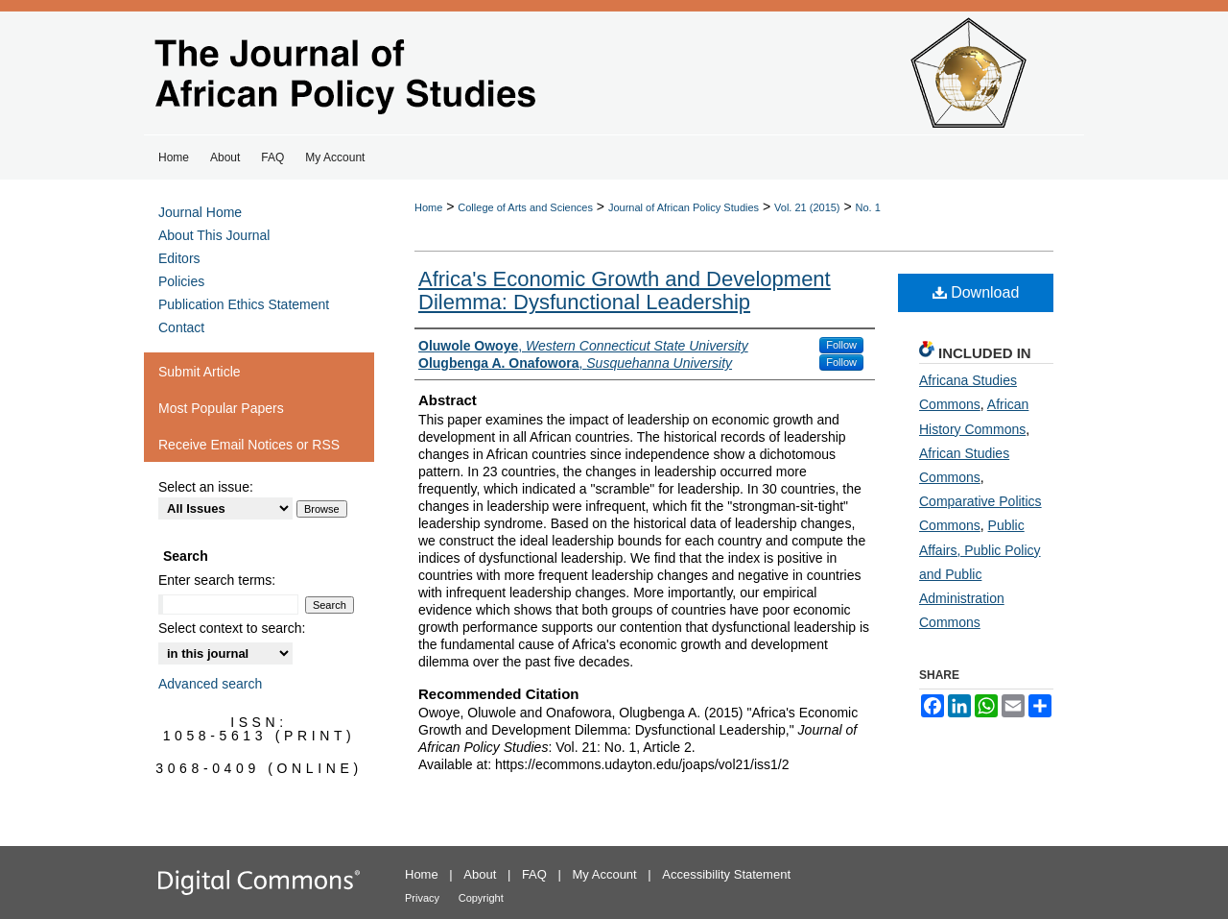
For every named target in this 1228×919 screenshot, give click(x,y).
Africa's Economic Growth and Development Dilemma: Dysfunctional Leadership (624, 290)
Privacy (422, 898)
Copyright (481, 898)
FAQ (534, 874)
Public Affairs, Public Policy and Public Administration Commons (980, 574)
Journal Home (200, 212)
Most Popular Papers (221, 408)
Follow (841, 345)
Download (976, 292)
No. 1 (868, 207)
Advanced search (210, 683)
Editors (179, 258)
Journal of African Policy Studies (683, 207)
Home (428, 207)
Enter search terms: (216, 580)
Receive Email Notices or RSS (249, 444)
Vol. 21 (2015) (807, 207)
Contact (181, 327)
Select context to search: (231, 628)
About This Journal (214, 235)
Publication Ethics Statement (243, 304)
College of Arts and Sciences (525, 207)
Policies (181, 281)
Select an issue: (205, 487)
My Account (605, 874)
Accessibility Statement (726, 874)
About (479, 874)
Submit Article (199, 371)
